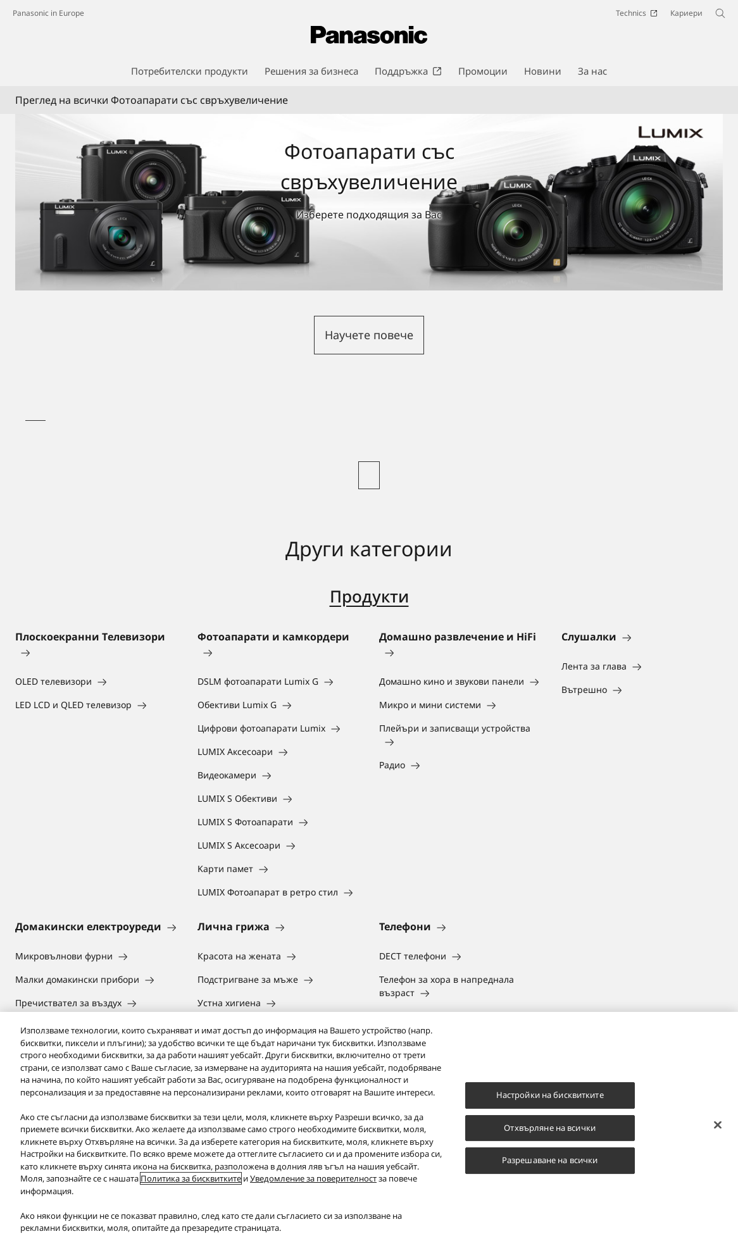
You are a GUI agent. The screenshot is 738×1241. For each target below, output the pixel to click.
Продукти (369, 596)
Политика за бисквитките (191, 1180)
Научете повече (369, 334)
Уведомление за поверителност (313, 1180)
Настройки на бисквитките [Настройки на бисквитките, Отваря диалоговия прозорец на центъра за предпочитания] (550, 1096)
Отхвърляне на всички (550, 1129)
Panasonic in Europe (48, 13)
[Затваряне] (718, 1126)
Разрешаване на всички (550, 1162)
